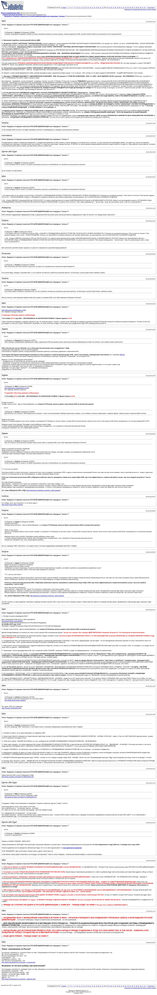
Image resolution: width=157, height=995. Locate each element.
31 (121, 7)
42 (144, 7)
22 (102, 7)
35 (130, 7)
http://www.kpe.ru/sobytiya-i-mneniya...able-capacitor (43, 490)
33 (126, 7)
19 (96, 7)
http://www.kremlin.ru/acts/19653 (12, 621)
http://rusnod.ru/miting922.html (11, 708)
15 (88, 7)
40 (140, 7)
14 (86, 7)
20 (98, 7)
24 (107, 7)
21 (100, 7)
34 (128, 7)
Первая (63, 7)
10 (77, 7)
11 (79, 7)
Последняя (151, 7)
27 (113, 7)
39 (138, 7)
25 (109, 7)
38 (136, 7)
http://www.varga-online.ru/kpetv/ (12, 504)
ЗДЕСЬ (121, 354)
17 (92, 7)
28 (115, 7)
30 (119, 7)
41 (142, 7)
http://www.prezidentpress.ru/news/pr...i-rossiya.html (18, 962)
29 (117, 7)
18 (94, 7)
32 (123, 7)
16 (90, 7)
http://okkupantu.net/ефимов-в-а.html (14, 310)
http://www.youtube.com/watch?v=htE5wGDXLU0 (18, 777)
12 (81, 7)
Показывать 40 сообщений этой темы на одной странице (140, 9)
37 (134, 7)
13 (84, 7)
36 (132, 7)
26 (111, 7)
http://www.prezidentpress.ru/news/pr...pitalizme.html (19, 979)
